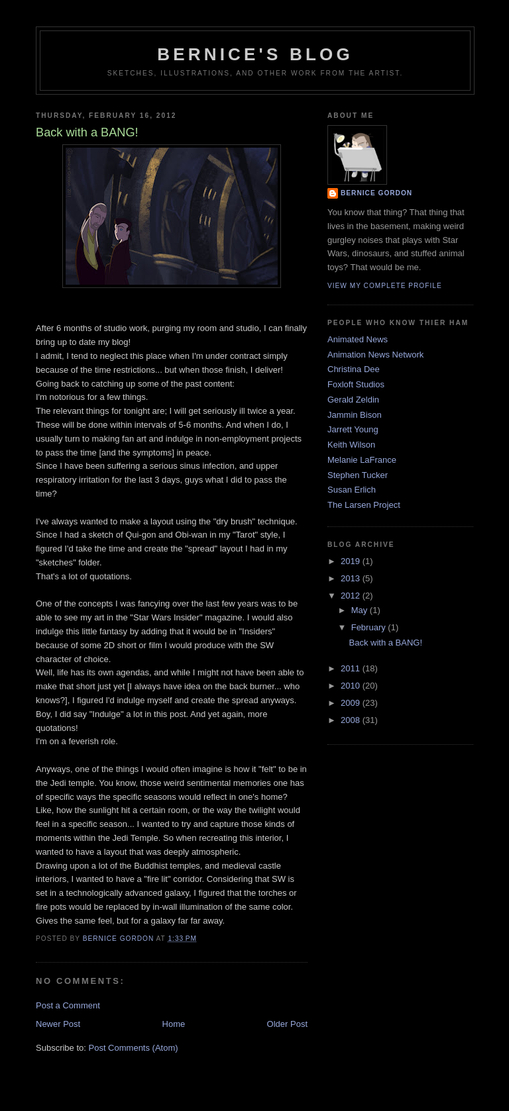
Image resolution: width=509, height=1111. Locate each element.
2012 (352, 596)
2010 (352, 686)
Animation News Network (375, 355)
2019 (352, 561)
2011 (352, 668)
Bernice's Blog (255, 54)
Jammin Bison (354, 415)
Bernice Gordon (376, 193)
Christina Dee (353, 369)
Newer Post (58, 1024)
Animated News (357, 339)
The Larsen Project (363, 505)
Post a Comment (68, 1005)
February (369, 627)
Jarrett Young (352, 429)
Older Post (287, 1024)
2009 (352, 703)
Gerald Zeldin (353, 400)
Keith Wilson (351, 445)
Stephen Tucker (357, 475)
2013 (352, 578)
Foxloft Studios (355, 384)
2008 (352, 720)
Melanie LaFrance (361, 460)
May (360, 610)
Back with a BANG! (385, 643)
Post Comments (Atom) (133, 1048)
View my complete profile (384, 285)
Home (174, 1024)
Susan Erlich (351, 490)
